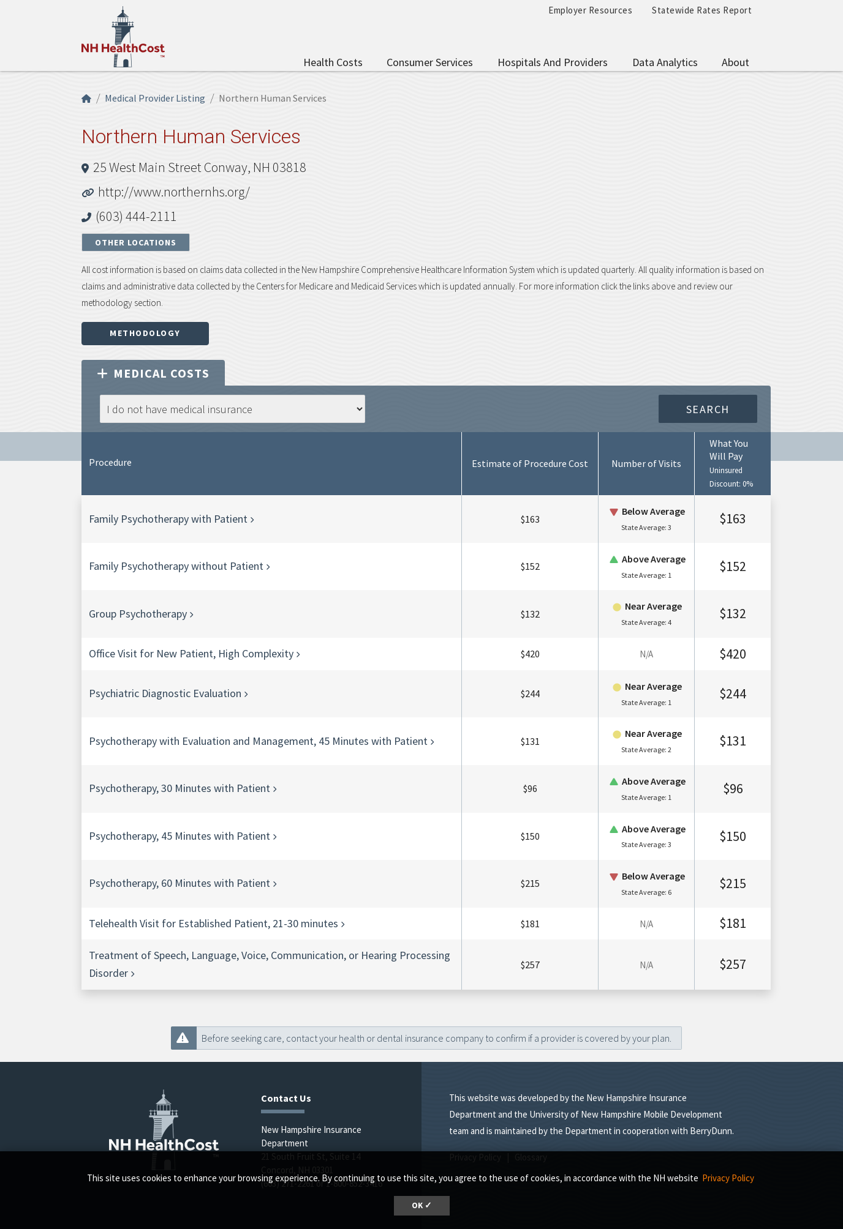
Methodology (145, 332)
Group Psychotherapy (138, 614)
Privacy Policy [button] (728, 1178)
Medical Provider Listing (155, 98)
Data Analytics (665, 62)
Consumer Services (430, 62)
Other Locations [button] (135, 242)
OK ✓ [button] (422, 1205)
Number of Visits (646, 463)
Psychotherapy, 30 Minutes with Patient (179, 788)
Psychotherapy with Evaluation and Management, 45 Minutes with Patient (258, 741)
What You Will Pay (728, 449)
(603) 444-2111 (136, 216)
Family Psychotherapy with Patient (168, 519)
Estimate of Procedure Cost (530, 463)
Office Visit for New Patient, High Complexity (191, 653)
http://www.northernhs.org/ (174, 191)
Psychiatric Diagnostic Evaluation (165, 693)
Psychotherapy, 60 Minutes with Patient (179, 883)
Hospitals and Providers (552, 62)
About (735, 62)
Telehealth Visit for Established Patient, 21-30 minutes (213, 923)
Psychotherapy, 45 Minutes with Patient (179, 836)
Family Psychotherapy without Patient (176, 566)
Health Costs (333, 62)
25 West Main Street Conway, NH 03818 (199, 167)
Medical (153, 373)
